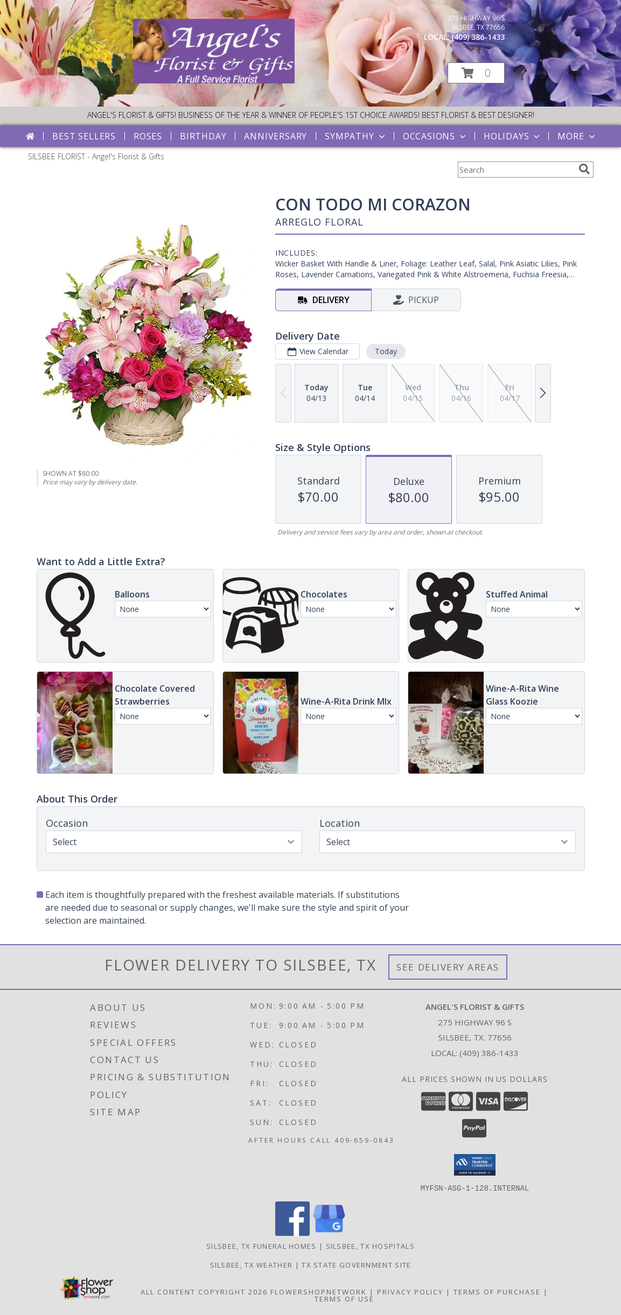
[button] (476, 72)
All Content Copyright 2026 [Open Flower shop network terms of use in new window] (204, 1291)
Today (385, 351)
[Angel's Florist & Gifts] (214, 80)
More (577, 136)
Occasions (435, 136)
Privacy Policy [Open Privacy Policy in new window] (410, 1291)
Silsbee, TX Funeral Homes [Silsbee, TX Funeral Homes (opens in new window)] (261, 1245)
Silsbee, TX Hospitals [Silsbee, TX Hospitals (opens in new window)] (370, 1245)
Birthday (203, 136)
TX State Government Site (356, 1264)
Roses (148, 136)
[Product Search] (516, 169)
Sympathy (356, 136)
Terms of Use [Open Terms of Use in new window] (344, 1298)
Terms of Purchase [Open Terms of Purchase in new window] (497, 1291)
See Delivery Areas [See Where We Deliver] (447, 967)
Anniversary (275, 136)
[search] (584, 169)
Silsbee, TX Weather (251, 1264)
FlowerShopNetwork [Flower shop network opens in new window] (318, 1291)
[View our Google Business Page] (329, 1232)
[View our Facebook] (292, 1232)
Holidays (513, 136)
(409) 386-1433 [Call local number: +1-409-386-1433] (478, 37)
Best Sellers (84, 136)
